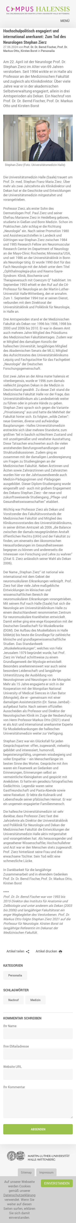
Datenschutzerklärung (19, 1195)
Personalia (48, 51)
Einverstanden (57, 1183)
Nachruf (13, 1000)
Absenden (38, 1129)
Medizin (35, 1000)
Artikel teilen (15, 951)
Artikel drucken (46, 951)
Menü (65, 21)
